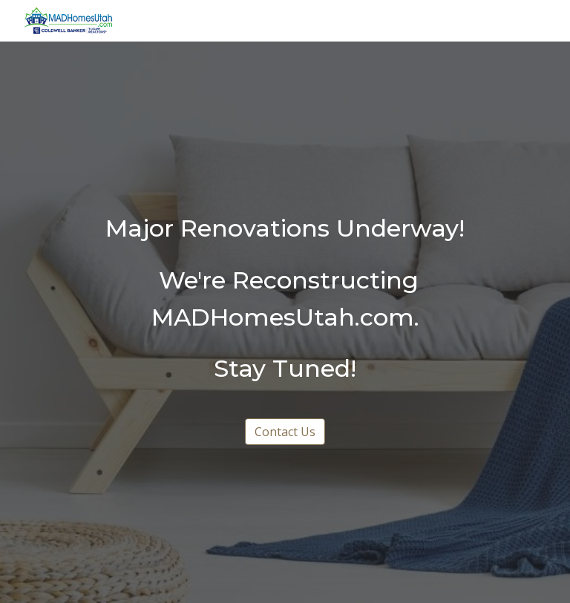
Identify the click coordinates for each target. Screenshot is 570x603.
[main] (285, 299)
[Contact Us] (285, 432)
